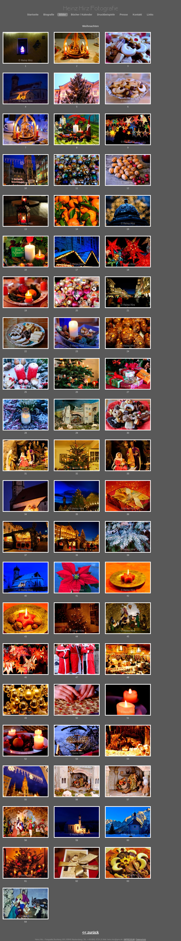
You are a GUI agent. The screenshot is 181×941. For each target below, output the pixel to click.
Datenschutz (141, 939)
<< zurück (90, 932)
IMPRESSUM (129, 939)
